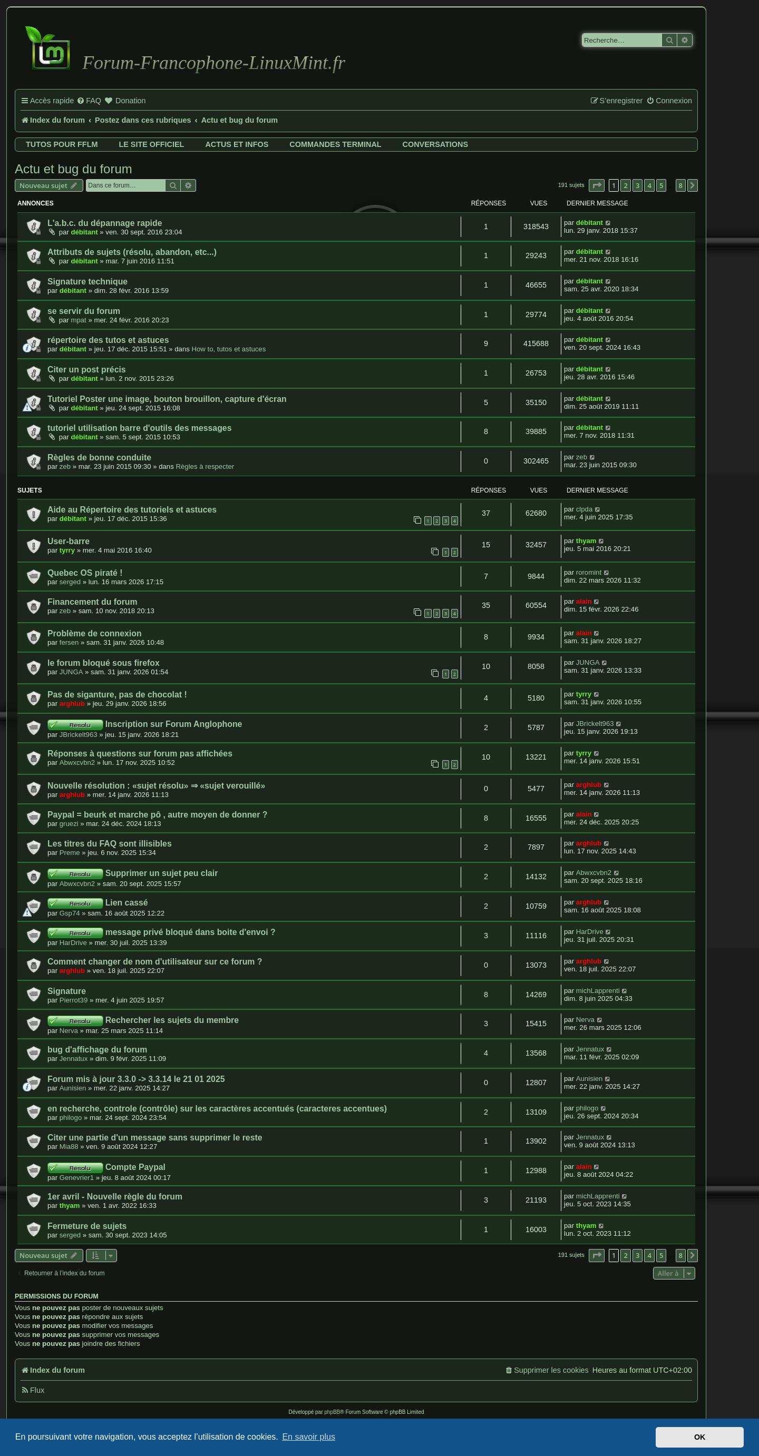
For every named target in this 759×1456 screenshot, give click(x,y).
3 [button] (637, 185)
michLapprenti (598, 991)
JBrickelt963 (79, 735)
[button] (597, 185)
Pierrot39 (74, 1000)
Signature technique (87, 281)
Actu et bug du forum (73, 169)
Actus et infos (236, 144)
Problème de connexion (94, 633)
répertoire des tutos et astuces (108, 340)
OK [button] (700, 1437)
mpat (78, 320)
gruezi (69, 824)
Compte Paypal (135, 1167)
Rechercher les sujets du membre (172, 1020)
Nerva (69, 1031)
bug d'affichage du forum (97, 1049)
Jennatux (74, 1059)
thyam (586, 541)
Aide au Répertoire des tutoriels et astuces (132, 509)
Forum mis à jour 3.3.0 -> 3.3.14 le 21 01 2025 (136, 1079)
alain (584, 601)
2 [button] (625, 185)
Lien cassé (126, 902)
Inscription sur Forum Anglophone (173, 724)
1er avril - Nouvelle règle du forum (114, 1196)
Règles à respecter (205, 466)
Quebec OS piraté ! (85, 572)
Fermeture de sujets (86, 1226)
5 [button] (661, 185)
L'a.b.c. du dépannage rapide (104, 223)
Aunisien (73, 1088)
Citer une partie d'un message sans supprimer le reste (154, 1137)
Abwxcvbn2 (77, 762)
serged (70, 582)
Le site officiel (151, 144)
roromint (588, 572)
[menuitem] (88, 101)
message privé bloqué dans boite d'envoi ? (190, 932)
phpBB (332, 1412)
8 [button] (681, 185)
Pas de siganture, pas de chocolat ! (117, 694)
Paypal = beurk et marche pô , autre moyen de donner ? (157, 814)
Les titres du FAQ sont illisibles (109, 843)
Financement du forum (92, 601)
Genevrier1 (77, 1178)
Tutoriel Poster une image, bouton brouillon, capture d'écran (167, 399)
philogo (71, 1117)
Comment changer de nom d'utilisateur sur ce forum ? (154, 961)
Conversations (435, 144)
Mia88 (69, 1146)
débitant (84, 232)
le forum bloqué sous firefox (103, 662)
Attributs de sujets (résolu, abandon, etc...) (132, 252)
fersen (69, 642)
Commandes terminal (335, 144)
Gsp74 (70, 913)
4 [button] (649, 185)
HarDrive (73, 943)
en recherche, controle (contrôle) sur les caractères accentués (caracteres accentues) (217, 1108)
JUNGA (71, 672)
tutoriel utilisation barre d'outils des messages (139, 428)
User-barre (68, 541)
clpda (584, 509)
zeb (65, 466)
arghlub (72, 703)
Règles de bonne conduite (99, 457)
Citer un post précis (86, 369)
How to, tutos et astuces (229, 349)
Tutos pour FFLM (62, 144)
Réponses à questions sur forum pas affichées (139, 753)
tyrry (67, 550)
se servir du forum (83, 311)
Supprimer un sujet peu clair (161, 873)
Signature (66, 991)
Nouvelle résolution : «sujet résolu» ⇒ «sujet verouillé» (156, 785)
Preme (70, 853)
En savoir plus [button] (308, 1436)
